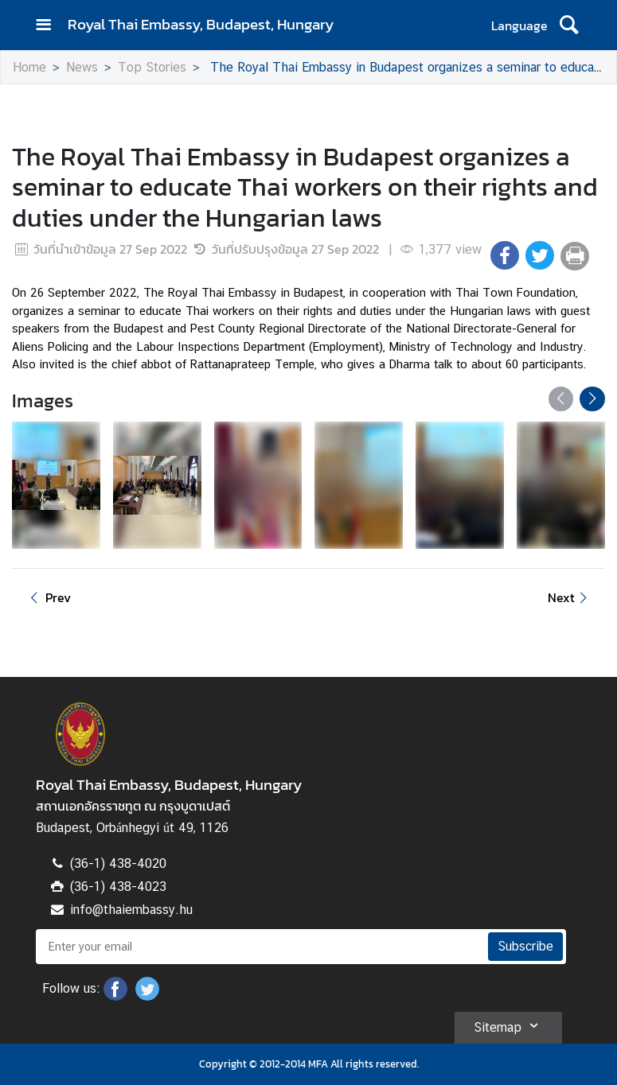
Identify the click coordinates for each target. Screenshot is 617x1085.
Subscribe (525, 946)
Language (519, 25)
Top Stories (152, 67)
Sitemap (508, 1025)
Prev (48, 597)
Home (29, 67)
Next (570, 597)
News (82, 67)
